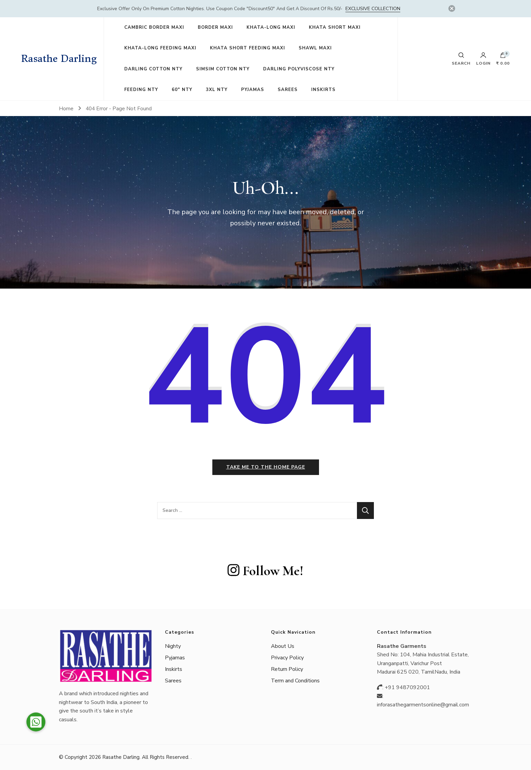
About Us (282, 646)
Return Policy (287, 669)
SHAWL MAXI (315, 48)
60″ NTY (182, 90)
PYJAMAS (252, 90)
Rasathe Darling (59, 59)
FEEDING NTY (141, 90)
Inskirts (173, 669)
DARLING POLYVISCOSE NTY (299, 69)
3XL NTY (217, 90)
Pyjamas (175, 657)
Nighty (173, 646)
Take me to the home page (265, 467)
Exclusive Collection (372, 8)
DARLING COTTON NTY (153, 69)
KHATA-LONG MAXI (271, 27)
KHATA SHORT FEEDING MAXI (247, 48)
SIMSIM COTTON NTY (223, 69)
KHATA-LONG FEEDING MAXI (160, 48)
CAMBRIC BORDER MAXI (154, 27)
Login (483, 58)
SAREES (288, 90)
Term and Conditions (295, 680)
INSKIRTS (323, 90)
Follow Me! (265, 571)
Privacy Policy (287, 657)
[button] (35, 721)
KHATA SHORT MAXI (335, 27)
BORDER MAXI (215, 27)
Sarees (173, 680)
